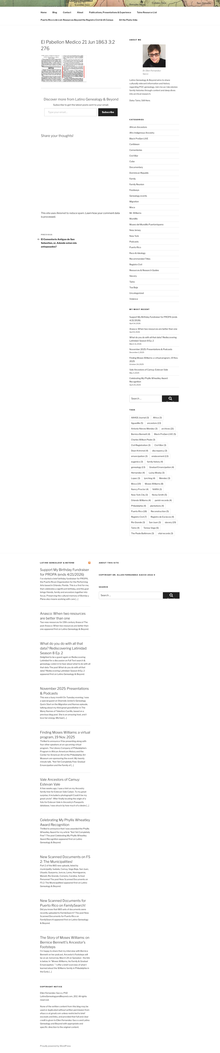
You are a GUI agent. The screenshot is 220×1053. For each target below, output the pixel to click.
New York (134, 236)
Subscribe (108, 112)
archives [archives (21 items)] (167, 428)
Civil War (133, 155)
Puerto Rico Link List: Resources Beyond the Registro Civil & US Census (77, 20)
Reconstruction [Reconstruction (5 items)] (160, 511)
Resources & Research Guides (144, 270)
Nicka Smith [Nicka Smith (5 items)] (159, 494)
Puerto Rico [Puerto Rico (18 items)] (139, 511)
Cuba (132, 161)
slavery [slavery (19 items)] (170, 522)
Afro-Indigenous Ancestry (141, 132)
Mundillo (133, 218)
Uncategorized (136, 293)
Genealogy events (138, 195)
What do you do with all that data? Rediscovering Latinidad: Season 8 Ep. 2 (63, 648)
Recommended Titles (139, 258)
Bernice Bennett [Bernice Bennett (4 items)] (140, 434)
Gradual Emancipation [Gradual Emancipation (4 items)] (161, 467)
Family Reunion (136, 184)
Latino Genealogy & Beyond (57, 563)
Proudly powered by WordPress (55, 1046)
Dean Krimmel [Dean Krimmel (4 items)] (139, 450)
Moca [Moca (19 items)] (136, 483)
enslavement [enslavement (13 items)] (160, 456)
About (80, 12)
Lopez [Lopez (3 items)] (135, 478)
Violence (133, 299)
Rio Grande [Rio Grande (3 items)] (138, 522)
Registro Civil (135, 264)
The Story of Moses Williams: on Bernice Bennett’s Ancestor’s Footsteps (64, 942)
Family (132, 178)
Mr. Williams (135, 213)
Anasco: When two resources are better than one (153, 329)
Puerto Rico (135, 247)
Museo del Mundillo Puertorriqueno (146, 224)
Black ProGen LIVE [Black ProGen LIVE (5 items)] (165, 434)
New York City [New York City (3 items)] (139, 494)
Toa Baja (133, 287)
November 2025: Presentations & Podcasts (150, 349)
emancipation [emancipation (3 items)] (139, 456)
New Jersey (135, 230)
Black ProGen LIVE (138, 138)
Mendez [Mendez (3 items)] (164, 478)
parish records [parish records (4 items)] (163, 500)
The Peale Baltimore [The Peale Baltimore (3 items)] (142, 533)
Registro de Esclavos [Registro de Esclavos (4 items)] (162, 516)
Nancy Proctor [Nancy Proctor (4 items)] (139, 489)
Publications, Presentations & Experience (110, 12)
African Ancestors (138, 127)
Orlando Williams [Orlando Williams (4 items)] (141, 500)
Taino (132, 281)
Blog (54, 12)
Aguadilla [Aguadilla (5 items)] (137, 423)
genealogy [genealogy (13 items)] (138, 467)
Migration (134, 201)
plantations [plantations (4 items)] (157, 505)
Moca (132, 207)
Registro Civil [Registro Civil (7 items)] (139, 516)
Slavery (133, 276)
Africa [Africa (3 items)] (157, 417)
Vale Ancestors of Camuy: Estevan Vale (148, 369)
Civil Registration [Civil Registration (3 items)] (140, 445)
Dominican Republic (139, 173)
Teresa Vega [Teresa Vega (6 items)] (151, 527)
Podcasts (134, 241)
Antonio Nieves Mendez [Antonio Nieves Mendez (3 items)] (144, 428)
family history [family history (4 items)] (155, 461)
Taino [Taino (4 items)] (135, 527)
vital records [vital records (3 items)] (165, 533)
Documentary (136, 167)
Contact (67, 12)
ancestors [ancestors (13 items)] (154, 423)
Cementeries (135, 150)
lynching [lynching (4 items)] (149, 478)
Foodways (134, 190)
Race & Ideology (137, 253)
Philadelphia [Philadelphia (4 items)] (138, 505)
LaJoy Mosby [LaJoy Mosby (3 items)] (157, 472)
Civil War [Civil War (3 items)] (160, 445)
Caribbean (134, 144)
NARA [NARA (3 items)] (157, 489)
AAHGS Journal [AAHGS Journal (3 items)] (140, 417)
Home (44, 12)
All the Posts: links (128, 20)
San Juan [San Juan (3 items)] (155, 522)
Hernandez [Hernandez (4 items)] (138, 472)
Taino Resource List (147, 12)
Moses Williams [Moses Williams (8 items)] (154, 483)
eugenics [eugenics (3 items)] (137, 461)
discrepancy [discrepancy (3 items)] (159, 450)
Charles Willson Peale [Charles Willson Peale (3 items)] (143, 439)
